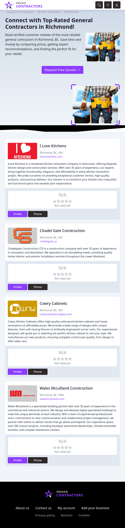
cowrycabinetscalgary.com (56, 314)
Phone (38, 214)
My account (66, 508)
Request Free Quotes (62, 70)
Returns (67, 515)
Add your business (95, 508)
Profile (18, 214)
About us (22, 508)
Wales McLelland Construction (66, 388)
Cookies (84, 515)
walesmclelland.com (52, 399)
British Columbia (49, 12)
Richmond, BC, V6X (51, 152)
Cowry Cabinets (53, 303)
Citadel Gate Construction (62, 230)
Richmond (72, 12)
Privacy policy (45, 515)
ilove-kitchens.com (51, 156)
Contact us (43, 508)
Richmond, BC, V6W (52, 395)
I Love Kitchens (53, 145)
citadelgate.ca (48, 241)
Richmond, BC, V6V (51, 237)
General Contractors (20, 12)
